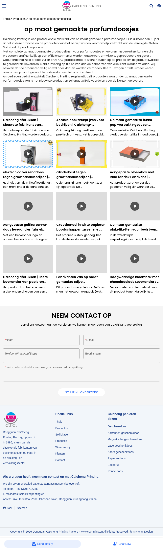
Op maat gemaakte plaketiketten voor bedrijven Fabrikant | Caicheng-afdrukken (133, 227)
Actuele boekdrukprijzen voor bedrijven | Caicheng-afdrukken (80, 122)
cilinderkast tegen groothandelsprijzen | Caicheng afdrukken (73, 174)
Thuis (6, 18)
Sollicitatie (61, 435)
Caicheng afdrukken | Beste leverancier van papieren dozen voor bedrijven (25, 279)
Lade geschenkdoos (120, 446)
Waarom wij (62, 447)
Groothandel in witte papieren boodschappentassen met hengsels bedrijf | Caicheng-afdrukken (80, 227)
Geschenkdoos (117, 427)
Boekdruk (113, 465)
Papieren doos (117, 458)
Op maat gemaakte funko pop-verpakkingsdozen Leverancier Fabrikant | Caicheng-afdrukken (131, 122)
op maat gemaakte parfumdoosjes (50, 18)
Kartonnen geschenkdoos (123, 433)
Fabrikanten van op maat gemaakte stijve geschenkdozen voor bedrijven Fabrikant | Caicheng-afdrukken (77, 279)
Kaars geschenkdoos (121, 452)
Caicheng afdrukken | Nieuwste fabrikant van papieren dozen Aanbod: (23, 122)
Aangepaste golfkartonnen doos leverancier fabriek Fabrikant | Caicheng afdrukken (25, 227)
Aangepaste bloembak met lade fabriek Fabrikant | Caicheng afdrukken (132, 174)
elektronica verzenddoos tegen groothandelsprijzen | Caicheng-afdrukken (25, 174)
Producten (19, 18)
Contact (60, 460)
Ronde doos (115, 471)
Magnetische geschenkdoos (125, 439)
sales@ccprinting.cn (31, 494)
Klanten (60, 454)
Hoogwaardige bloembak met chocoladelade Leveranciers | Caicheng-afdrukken (134, 279)
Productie (61, 441)
